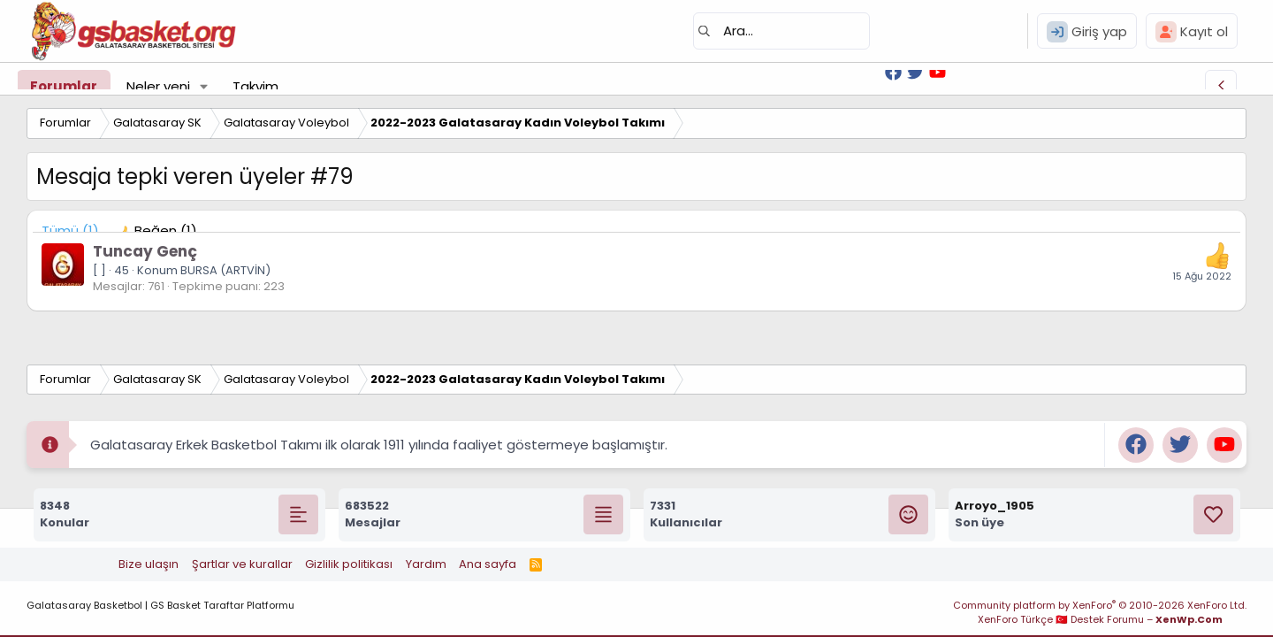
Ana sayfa (487, 564)
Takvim (255, 86)
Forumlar (63, 86)
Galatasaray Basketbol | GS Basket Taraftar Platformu (160, 605)
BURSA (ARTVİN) (225, 270)
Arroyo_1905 (994, 505)
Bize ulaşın (148, 564)
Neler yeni (158, 86)
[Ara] (781, 31)
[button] (204, 86)
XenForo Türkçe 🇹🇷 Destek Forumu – (1100, 619)
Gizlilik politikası (349, 564)
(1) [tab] (70, 230)
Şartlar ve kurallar (242, 564)
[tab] (157, 230)
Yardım (426, 564)
